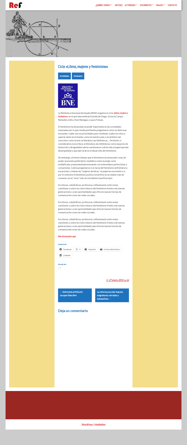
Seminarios (78, 84)
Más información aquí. (67, 244)
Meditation (99, 439)
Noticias (119, 5)
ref (127, 292)
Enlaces (159, 5)
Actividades (130, 5)
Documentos (146, 5)
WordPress (87, 439)
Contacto (172, 5)
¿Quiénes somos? (102, 5)
